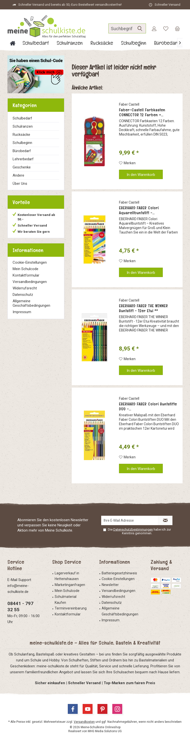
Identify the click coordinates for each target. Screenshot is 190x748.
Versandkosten (84, 722)
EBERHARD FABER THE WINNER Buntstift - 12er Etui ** (143, 308)
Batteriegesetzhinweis (119, 573)
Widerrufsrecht (25, 288)
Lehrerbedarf (23, 159)
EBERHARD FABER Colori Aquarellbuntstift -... (139, 210)
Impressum (22, 312)
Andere (18, 175)
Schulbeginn (22, 142)
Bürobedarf (22, 151)
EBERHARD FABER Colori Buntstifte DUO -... (148, 407)
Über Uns (20, 183)
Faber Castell (129, 104)
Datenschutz (23, 294)
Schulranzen (23, 126)
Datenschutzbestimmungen (133, 529)
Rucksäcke (21, 134)
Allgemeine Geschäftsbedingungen (31, 303)
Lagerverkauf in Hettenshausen (67, 576)
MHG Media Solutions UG (105, 731)
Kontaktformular (26, 275)
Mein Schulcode (25, 269)
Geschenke (22, 167)
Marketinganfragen (70, 585)
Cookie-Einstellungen (30, 262)
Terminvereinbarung (71, 608)
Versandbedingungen (30, 282)
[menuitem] (177, 28)
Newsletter (110, 585)
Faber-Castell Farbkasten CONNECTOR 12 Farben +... (142, 112)
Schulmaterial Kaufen (65, 600)
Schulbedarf (22, 118)
